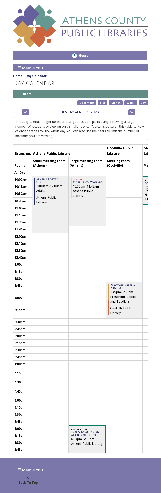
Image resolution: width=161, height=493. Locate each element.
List (102, 102)
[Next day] (131, 112)
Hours (86, 55)
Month (116, 102)
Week (131, 102)
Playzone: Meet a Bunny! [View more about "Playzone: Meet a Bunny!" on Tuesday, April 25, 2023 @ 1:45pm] (122, 287)
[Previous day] (25, 112)
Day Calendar (36, 76)
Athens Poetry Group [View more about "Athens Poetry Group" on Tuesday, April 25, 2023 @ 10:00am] (47, 181)
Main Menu (30, 67)
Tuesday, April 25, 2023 (78, 112)
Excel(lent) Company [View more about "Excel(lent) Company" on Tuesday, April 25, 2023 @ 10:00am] (88, 182)
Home (17, 76)
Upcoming (87, 102)
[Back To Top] (27, 480)
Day (143, 102)
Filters (26, 93)
